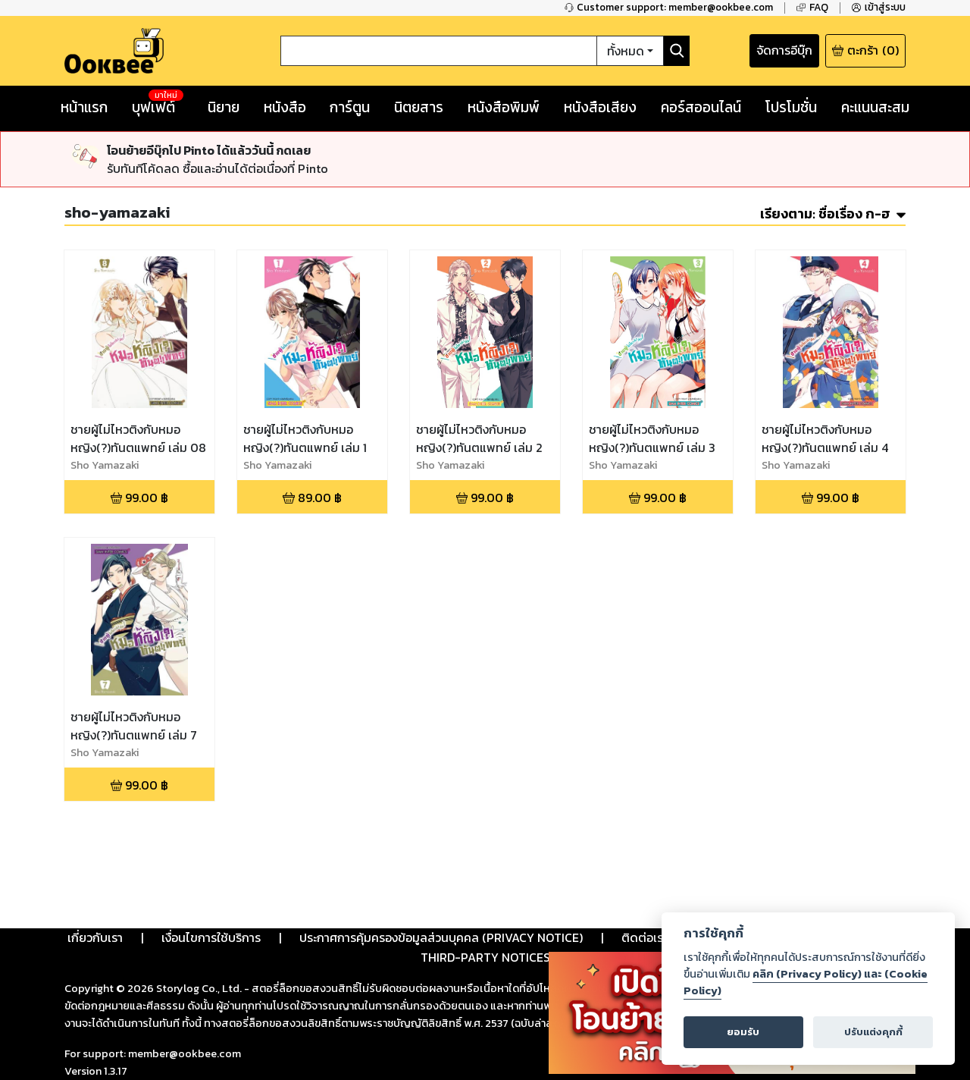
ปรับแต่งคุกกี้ (873, 1032)
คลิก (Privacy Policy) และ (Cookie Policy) (806, 982)
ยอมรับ (743, 1032)
